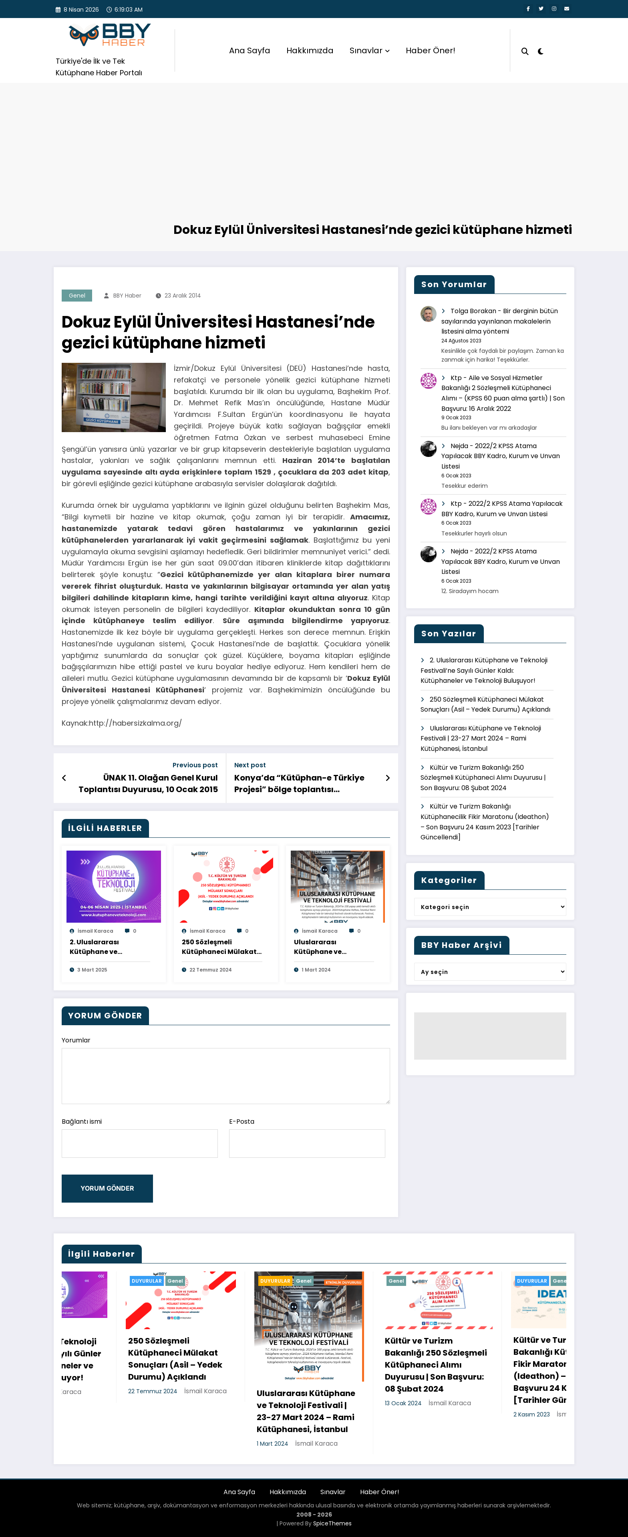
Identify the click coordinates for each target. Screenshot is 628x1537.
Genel (77, 296)
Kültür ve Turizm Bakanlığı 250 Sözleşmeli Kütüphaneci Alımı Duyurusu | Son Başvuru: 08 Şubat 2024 (483, 778)
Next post (250, 765)
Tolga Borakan (473, 311)
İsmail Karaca (95, 930)
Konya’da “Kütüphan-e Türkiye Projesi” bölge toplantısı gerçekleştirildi (299, 783)
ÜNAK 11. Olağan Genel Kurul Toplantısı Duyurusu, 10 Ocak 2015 (148, 783)
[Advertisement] (314, 161)
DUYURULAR (211, 1280)
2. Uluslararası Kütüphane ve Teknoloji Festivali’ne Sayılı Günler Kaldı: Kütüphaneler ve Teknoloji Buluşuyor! (106, 947)
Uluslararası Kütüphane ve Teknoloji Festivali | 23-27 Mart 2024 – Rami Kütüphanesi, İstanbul (333, 947)
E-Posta (307, 1137)
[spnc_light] (540, 50)
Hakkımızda (310, 50)
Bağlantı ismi (140, 1137)
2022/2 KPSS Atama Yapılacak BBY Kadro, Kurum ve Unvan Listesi (500, 456)
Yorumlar (226, 1070)
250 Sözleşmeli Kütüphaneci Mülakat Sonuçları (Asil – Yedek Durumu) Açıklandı (221, 947)
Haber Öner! (430, 50)
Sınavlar (370, 50)
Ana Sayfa (249, 50)
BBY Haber (127, 296)
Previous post (195, 765)
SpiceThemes (332, 1523)
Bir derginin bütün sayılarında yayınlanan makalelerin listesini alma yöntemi (499, 321)
